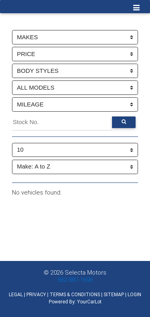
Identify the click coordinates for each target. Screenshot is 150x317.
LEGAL (16, 294)
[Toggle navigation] (136, 8)
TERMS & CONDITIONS (75, 294)
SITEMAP (114, 294)
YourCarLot (89, 302)
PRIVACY (36, 294)
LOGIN (134, 294)
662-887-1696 (75, 279)
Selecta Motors (85, 272)
